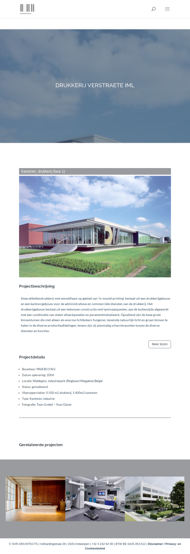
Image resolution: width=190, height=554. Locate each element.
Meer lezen (160, 344)
